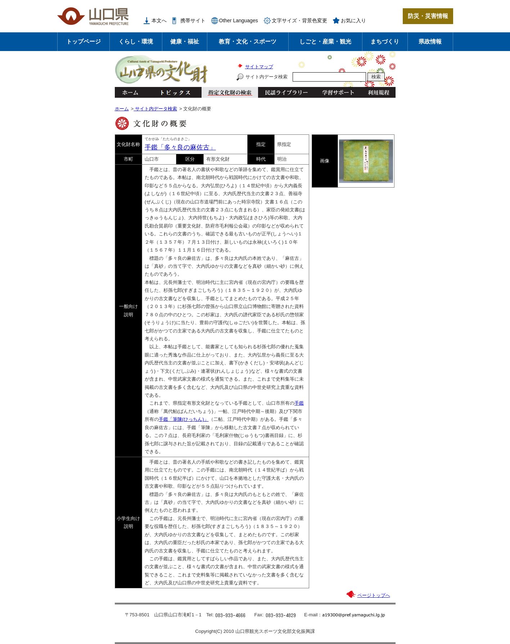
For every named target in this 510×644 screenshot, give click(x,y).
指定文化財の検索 (230, 92)
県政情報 (430, 41)
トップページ (83, 41)
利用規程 (378, 92)
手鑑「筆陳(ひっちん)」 (184, 419)
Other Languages (238, 20)
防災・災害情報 (428, 16)
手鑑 (299, 403)
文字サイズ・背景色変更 (299, 20)
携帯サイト (193, 20)
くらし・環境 (135, 41)
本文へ (159, 20)
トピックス (173, 92)
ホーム (130, 92)
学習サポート (338, 92)
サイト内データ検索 (266, 76)
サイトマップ (259, 66)
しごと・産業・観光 (325, 41)
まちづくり (384, 41)
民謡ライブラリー (286, 92)
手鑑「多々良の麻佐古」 (180, 147)
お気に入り (353, 20)
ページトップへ (373, 595)
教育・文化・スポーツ (247, 41)
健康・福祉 (184, 41)
